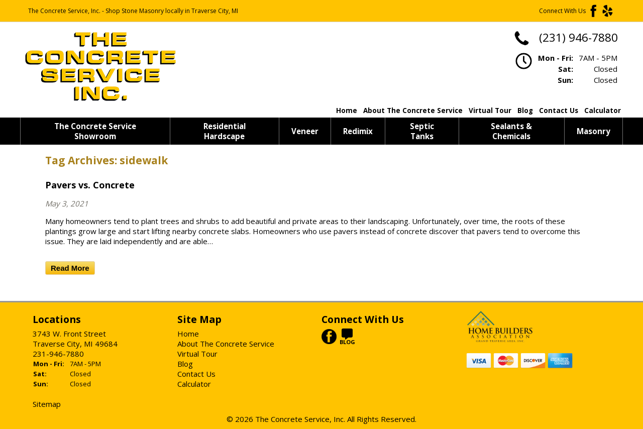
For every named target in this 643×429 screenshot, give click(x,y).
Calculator (602, 110)
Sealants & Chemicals (511, 131)
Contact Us (558, 110)
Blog (525, 110)
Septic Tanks (422, 131)
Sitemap (47, 404)
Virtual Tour (490, 110)
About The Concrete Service (413, 110)
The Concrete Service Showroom (95, 131)
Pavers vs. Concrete (90, 185)
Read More (70, 268)
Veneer (304, 131)
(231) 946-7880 (565, 37)
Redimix (358, 131)
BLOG (347, 339)
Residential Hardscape (224, 131)
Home (346, 110)
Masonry (593, 131)
